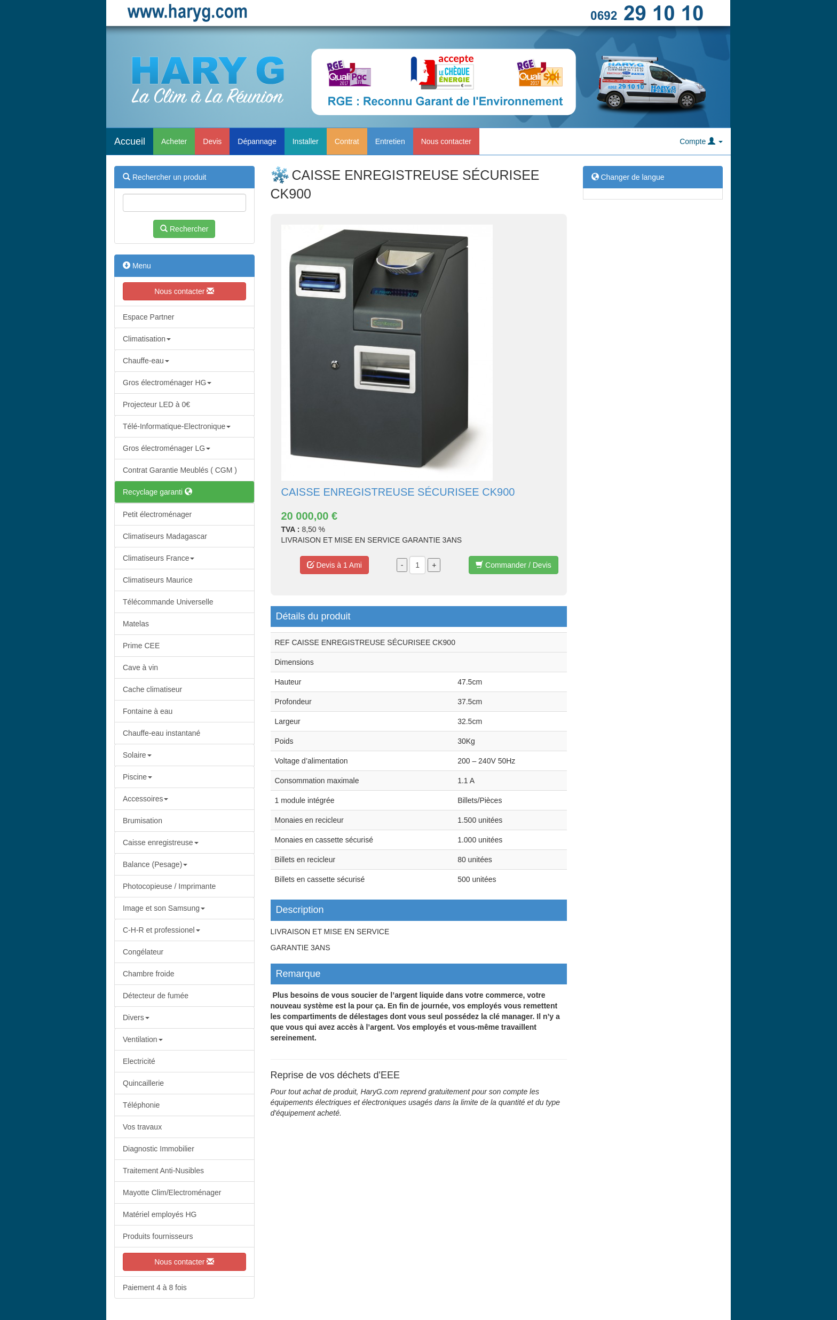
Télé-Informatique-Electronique (177, 426)
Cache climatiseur (152, 689)
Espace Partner (149, 317)
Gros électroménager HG (167, 382)
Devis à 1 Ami (334, 565)
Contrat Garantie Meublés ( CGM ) (180, 470)
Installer (306, 141)
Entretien (390, 141)
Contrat (347, 141)
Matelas (136, 623)
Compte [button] (701, 141)
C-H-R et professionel (161, 930)
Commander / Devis (513, 565)
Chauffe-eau (146, 360)
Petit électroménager (157, 514)
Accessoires (145, 798)
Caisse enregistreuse (161, 842)
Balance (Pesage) (155, 864)
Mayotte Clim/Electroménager (172, 1192)
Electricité (139, 1061)
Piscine (137, 777)
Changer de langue (628, 177)
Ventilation (143, 1039)
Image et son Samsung (164, 908)
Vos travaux (142, 1127)
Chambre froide (149, 973)
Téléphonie (141, 1105)
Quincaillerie (143, 1083)
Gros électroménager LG (166, 448)
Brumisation (142, 820)
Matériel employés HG (160, 1214)
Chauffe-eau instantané (161, 733)
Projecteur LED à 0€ (156, 404)
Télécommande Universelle (168, 602)
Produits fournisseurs (158, 1236)
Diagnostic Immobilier (158, 1148)
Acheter (174, 141)
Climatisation (147, 339)
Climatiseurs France (158, 558)
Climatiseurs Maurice (158, 580)
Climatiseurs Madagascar (165, 536)
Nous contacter (446, 141)
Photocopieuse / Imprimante (169, 886)
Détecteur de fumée (155, 995)
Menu (137, 265)
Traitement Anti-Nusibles (163, 1170)
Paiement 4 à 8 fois (155, 1287)
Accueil (129, 141)
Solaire (137, 755)
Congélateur (143, 952)
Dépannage (257, 141)
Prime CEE (141, 645)
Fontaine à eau (147, 711)
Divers (136, 1017)
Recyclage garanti (157, 492)
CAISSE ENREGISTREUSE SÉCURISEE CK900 (398, 492)
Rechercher (184, 229)
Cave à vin (140, 667)
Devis (212, 141)
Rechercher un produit (164, 177)
